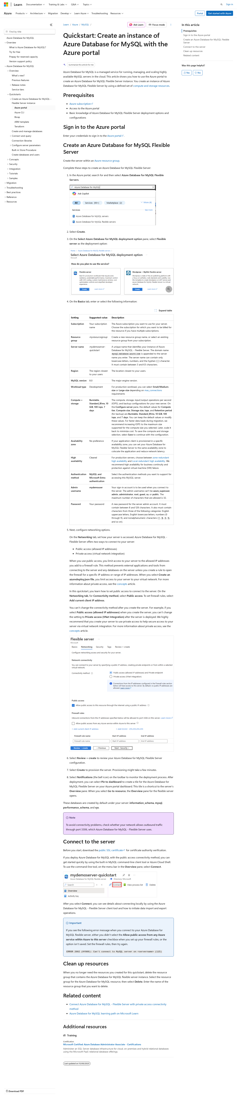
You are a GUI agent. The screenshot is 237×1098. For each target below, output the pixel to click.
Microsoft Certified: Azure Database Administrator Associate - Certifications (102, 1044)
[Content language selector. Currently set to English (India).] (14, 1080)
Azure (75, 24)
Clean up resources (193, 51)
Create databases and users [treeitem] (26, 154)
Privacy (72, 1088)
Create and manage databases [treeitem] (27, 131)
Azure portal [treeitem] (20, 107)
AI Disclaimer (10, 1088)
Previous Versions (30, 1088)
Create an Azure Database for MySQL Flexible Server (206, 41)
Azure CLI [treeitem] (19, 112)
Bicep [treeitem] (17, 117)
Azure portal (114, 135)
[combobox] (29, 31)
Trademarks (136, 1088)
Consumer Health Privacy (94, 1088)
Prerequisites (190, 30)
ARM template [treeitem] (21, 121)
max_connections (153, 390)
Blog (45, 1088)
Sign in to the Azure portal (196, 35)
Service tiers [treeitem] (18, 89)
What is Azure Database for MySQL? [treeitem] (27, 47)
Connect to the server (194, 46)
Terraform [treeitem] (19, 126)
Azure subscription (80, 103)
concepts (122, 584)
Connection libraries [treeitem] (22, 140)
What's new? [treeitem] (18, 75)
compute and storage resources (151, 85)
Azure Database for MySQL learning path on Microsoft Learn (103, 1013)
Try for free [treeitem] (14, 51)
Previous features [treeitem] (20, 80)
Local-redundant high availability (148, 461)
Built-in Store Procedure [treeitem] (24, 150)
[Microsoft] (6, 4)
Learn (66, 24)
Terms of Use (120, 1088)
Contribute (58, 1088)
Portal (200, 13)
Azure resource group (106, 160)
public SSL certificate (111, 850)
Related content (191, 55)
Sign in (229, 4)
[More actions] (171, 24)
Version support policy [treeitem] (20, 61)
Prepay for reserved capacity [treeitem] (23, 56)
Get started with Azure (219, 13)
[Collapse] (51, 25)
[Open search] (221, 4)
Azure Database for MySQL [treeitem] (20, 37)
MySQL (85, 24)
